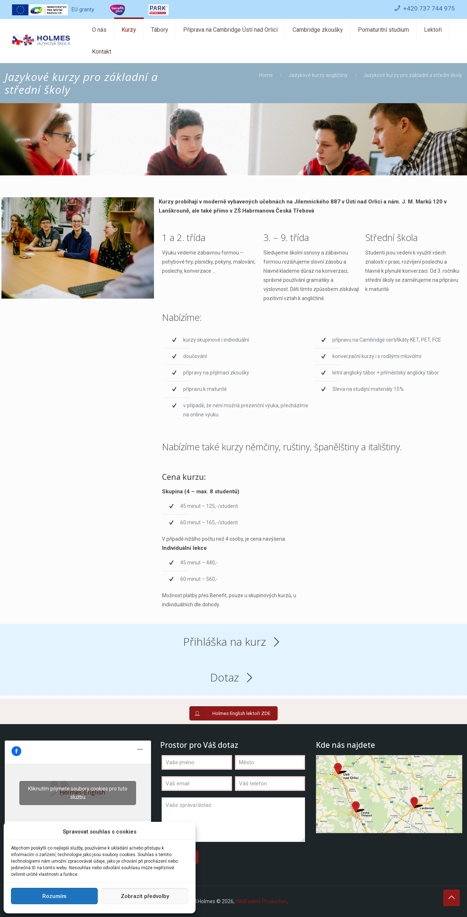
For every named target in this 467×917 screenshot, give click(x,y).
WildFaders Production (261, 901)
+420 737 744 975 (429, 8)
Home (266, 75)
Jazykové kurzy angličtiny (318, 75)
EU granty (53, 9)
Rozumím (54, 896)
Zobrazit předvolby (145, 896)
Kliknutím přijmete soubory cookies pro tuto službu (77, 793)
